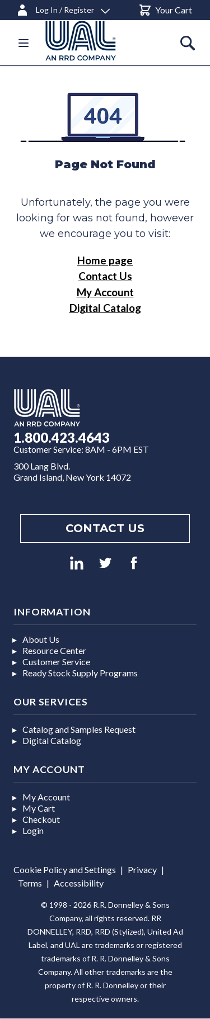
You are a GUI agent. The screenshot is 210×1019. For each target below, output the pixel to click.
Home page (105, 260)
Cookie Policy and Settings (64, 869)
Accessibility (79, 883)
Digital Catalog (105, 307)
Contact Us (105, 275)
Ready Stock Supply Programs (80, 672)
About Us (40, 639)
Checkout (41, 819)
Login (33, 830)
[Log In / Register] (63, 8)
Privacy (142, 869)
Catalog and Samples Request (79, 729)
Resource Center (54, 650)
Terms (30, 883)
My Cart (38, 808)
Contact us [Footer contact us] (105, 528)
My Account (105, 292)
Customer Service (56, 661)
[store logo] (94, 40)
